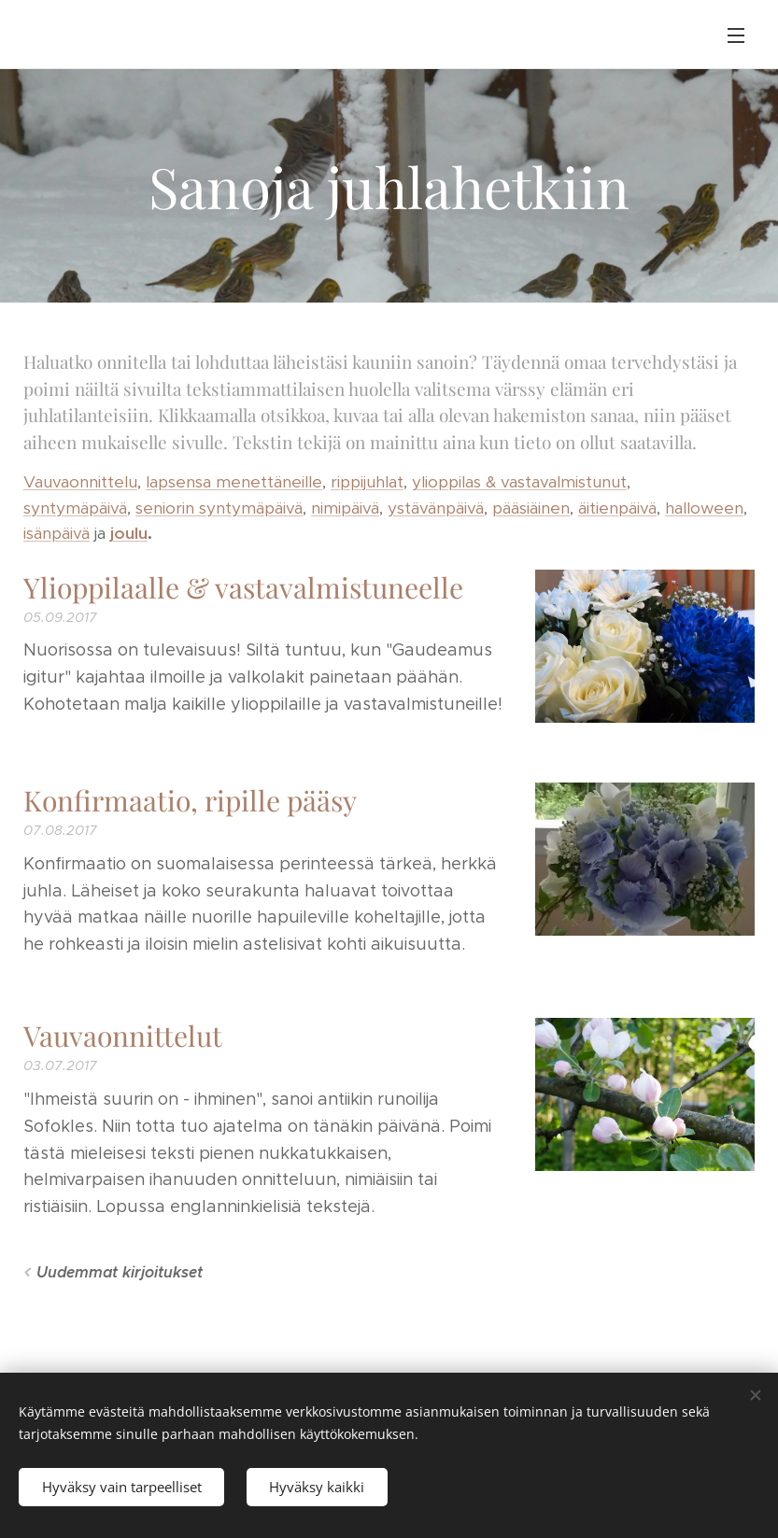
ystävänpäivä (436, 508)
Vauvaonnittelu (80, 482)
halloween (704, 508)
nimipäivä (345, 508)
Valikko (736, 35)
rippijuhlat (367, 482)
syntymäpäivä (75, 508)
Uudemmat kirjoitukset (119, 1272)
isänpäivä (56, 533)
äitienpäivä (617, 508)
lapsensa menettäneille (234, 482)
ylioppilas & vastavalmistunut (519, 482)
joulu (129, 533)
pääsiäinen (531, 508)
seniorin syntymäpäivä (219, 508)
